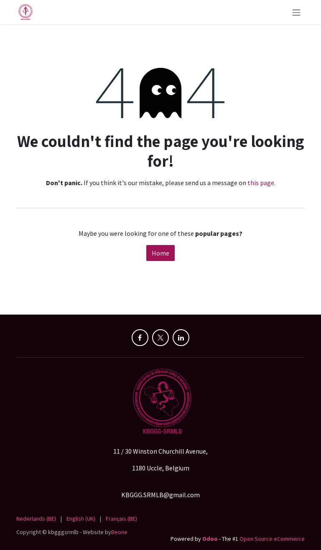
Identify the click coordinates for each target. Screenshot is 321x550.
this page (260, 182)
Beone (119, 532)
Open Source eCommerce (272, 538)
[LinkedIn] (181, 337)
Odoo (210, 538)
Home (160, 253)
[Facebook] (140, 337)
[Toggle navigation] (296, 12)
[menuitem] (36, 518)
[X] (160, 337)
